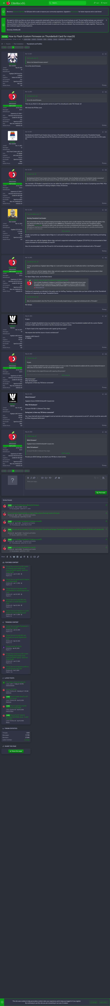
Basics (85, 208)
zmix (15, 792)
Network (25, 765)
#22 (74, 92)
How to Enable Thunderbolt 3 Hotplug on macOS (27, 797)
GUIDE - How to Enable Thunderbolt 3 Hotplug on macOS (51, 367)
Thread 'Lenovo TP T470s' (91, 132)
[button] (4, 3)
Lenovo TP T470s (89, 175)
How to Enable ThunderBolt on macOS (24, 805)
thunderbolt (62, 39)
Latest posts (87, 164)
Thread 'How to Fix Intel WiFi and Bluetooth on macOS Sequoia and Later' (94, 87)
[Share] (71, 54)
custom (34, 39)
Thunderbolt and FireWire (29, 773)
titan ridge (69, 39)
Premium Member (19, 11)
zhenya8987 (17, 766)
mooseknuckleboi (8, 39)
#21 (74, 54)
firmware (40, 39)
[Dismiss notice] (105, 20)
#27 (74, 465)
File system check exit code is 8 (93, 168)
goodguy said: (31, 201)
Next (27, 47)
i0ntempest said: (32, 96)
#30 (74, 635)
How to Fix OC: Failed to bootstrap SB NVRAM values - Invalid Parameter (95, 202)
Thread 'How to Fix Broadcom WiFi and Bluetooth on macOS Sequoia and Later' (95, 76)
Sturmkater (16, 809)
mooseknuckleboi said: (34, 241)
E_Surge (104, 225)
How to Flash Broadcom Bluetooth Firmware (26, 763)
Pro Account (75, 11)
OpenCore (86, 178)
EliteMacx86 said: (32, 58)
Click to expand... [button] (50, 258)
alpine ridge (28, 39)
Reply (73, 85)
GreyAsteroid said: (32, 347)
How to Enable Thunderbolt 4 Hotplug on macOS (27, 779)
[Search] (57, 3)
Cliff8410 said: (31, 507)
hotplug (50, 39)
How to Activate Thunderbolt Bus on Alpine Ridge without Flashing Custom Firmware (34, 771)
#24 (74, 197)
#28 (74, 503)
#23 (74, 132)
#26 (74, 343)
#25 (74, 237)
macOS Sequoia (88, 171)
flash (45, 39)
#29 (74, 543)
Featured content (89, 48)
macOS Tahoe (87, 197)
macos (56, 39)
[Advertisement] (39, 179)
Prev (5, 47)
